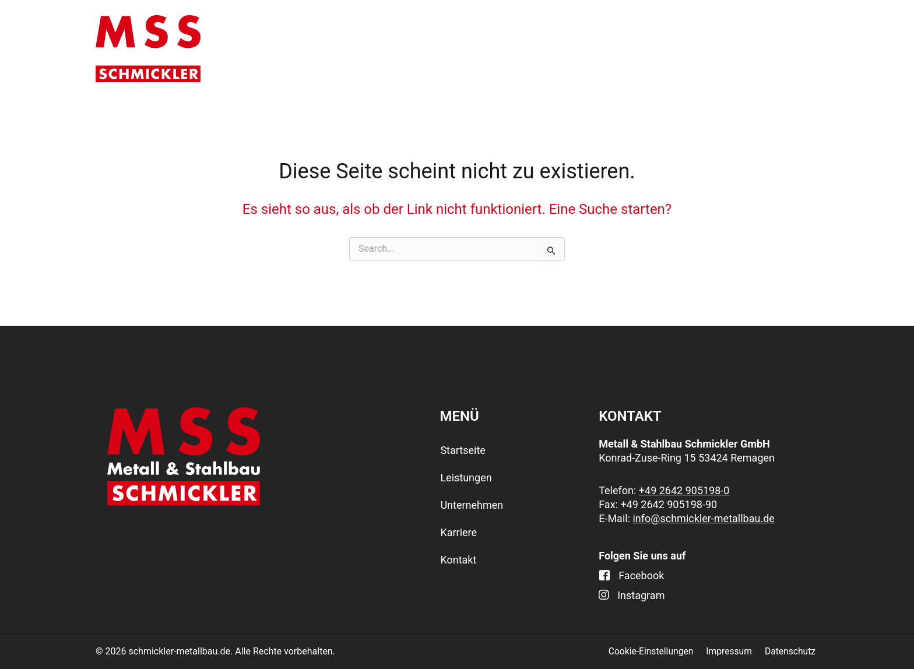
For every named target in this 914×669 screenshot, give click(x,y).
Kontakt (786, 48)
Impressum (733, 651)
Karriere (697, 48)
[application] (488, 48)
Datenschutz (792, 651)
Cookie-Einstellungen (657, 651)
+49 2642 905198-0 (684, 490)
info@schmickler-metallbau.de (703, 518)
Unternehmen (585, 48)
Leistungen (459, 48)
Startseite (349, 48)
